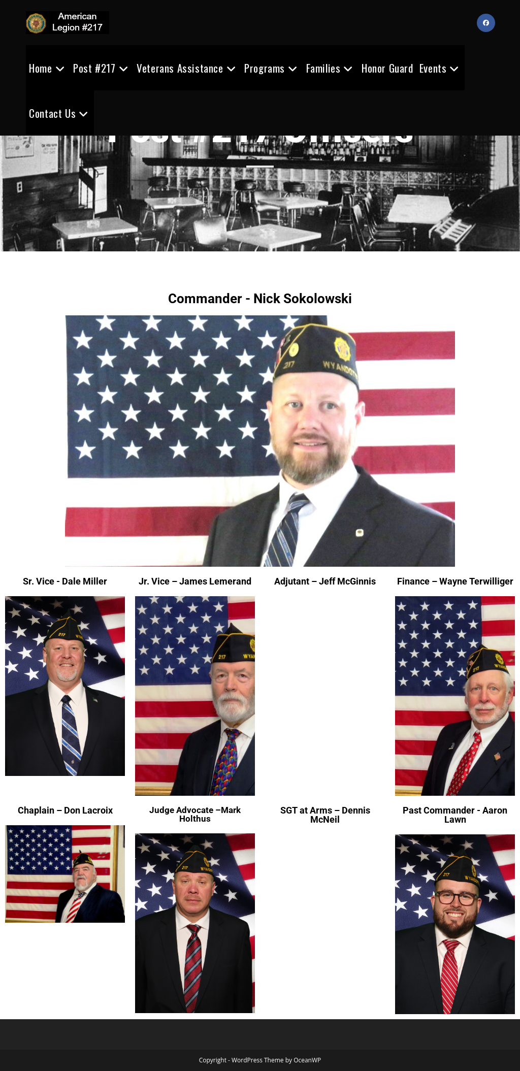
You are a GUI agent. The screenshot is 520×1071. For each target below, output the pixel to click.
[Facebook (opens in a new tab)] (486, 23)
